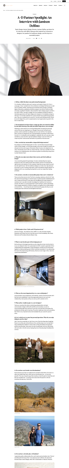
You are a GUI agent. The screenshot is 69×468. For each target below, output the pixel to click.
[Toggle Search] (65, 5)
